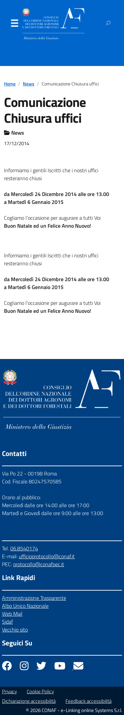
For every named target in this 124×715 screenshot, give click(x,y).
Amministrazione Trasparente (34, 598)
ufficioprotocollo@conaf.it (47, 556)
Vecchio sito (15, 630)
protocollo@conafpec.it (38, 564)
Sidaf (7, 622)
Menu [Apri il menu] (14, 24)
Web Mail (12, 614)
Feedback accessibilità (88, 701)
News (28, 83)
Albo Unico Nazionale (25, 606)
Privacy (9, 691)
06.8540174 (24, 548)
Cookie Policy (40, 691)
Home (10, 83)
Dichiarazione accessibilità (29, 701)
